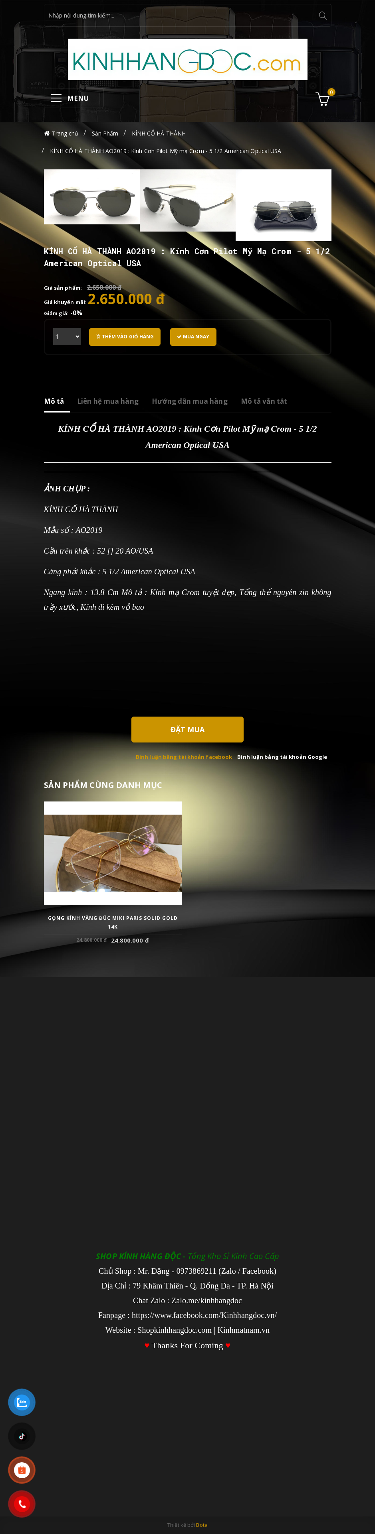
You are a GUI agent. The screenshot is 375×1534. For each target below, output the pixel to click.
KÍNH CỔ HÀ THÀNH (159, 133)
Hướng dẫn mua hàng (190, 401)
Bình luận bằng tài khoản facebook (184, 756)
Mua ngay (193, 336)
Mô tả (54, 401)
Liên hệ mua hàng (108, 401)
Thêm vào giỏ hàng (125, 336)
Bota (201, 1524)
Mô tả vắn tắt (264, 401)
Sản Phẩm (105, 133)
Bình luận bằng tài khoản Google (282, 756)
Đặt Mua (188, 729)
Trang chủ (65, 133)
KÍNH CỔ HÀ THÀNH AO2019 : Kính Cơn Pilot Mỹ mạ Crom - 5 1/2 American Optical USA (166, 151)
